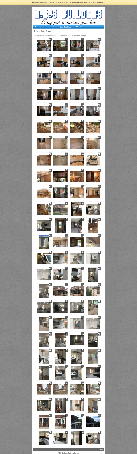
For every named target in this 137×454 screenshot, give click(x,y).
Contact (45, 27)
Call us (54, 27)
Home (36, 27)
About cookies (100, 2)
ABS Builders (79, 27)
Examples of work (65, 27)
